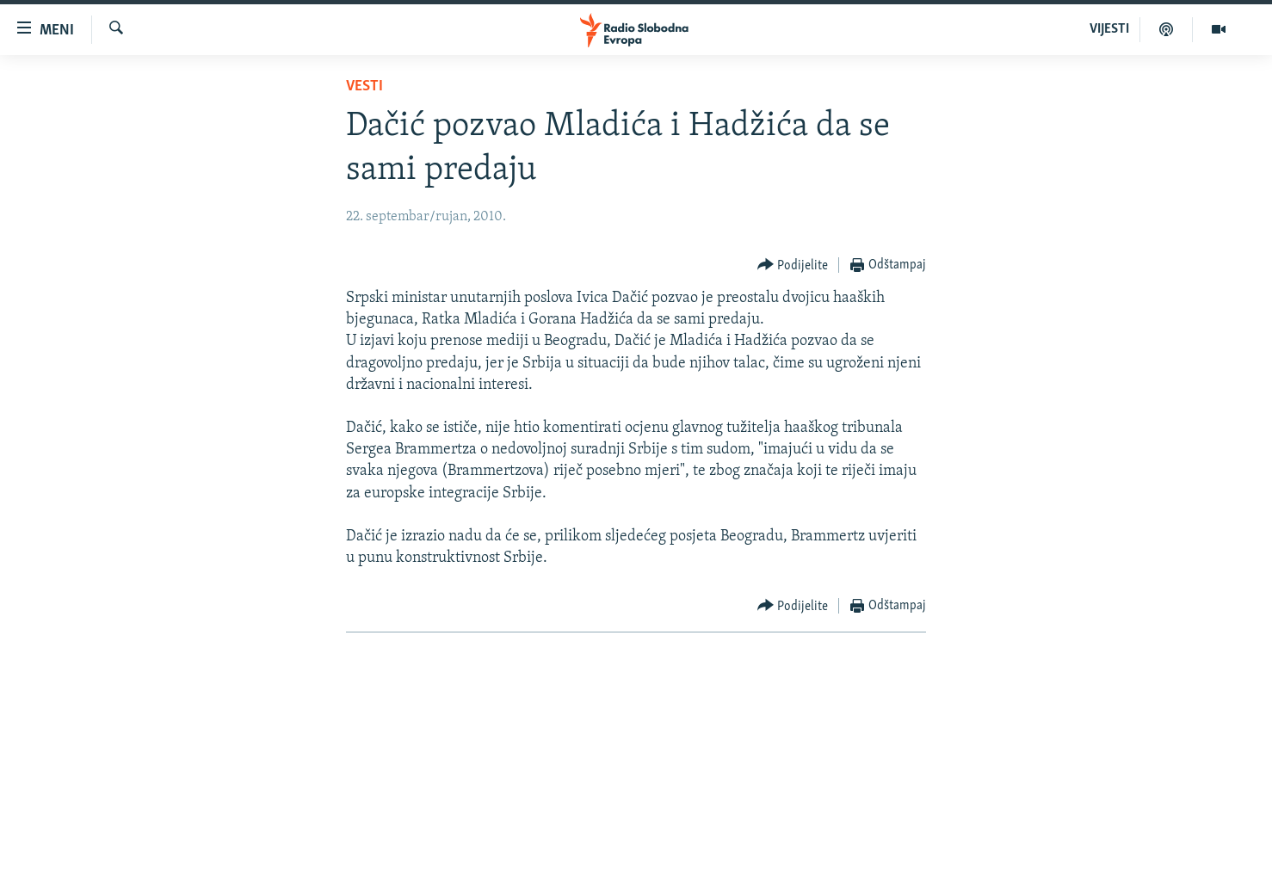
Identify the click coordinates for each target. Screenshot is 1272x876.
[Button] (793, 265)
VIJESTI (1109, 29)
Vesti (364, 86)
